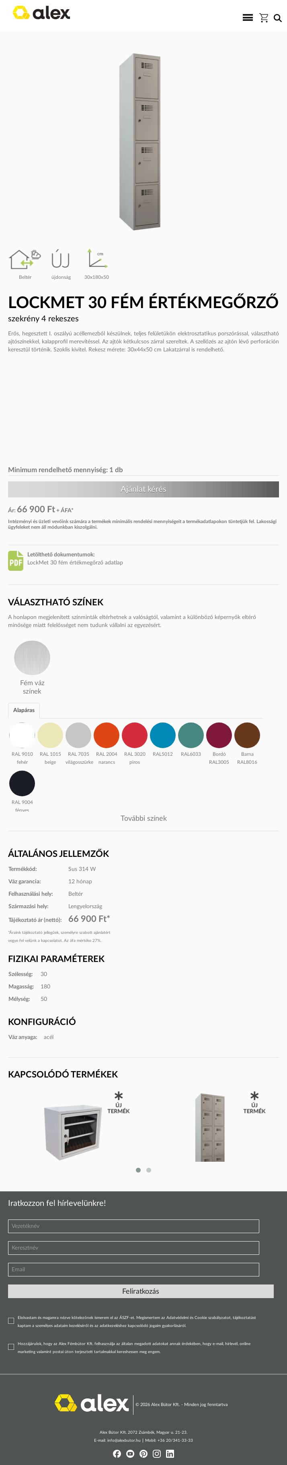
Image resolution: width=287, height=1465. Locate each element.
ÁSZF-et (126, 1318)
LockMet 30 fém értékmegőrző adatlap (75, 563)
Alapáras (24, 710)
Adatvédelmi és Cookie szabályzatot (198, 1318)
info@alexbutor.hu (124, 1441)
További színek (144, 818)
